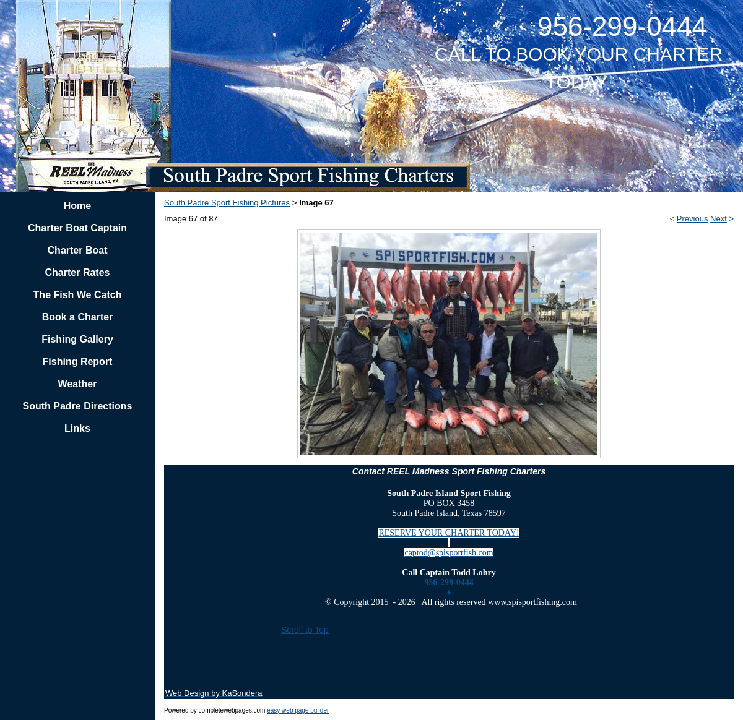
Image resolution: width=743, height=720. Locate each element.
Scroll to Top (305, 630)
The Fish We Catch (77, 294)
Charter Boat (78, 250)
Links (77, 428)
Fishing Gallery (77, 339)
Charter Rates (77, 272)
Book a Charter (77, 317)
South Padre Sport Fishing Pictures (227, 202)
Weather (77, 384)
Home (77, 205)
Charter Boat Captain (77, 228)
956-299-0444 (448, 582)
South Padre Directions (78, 406)
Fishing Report (78, 361)
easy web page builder (298, 710)
